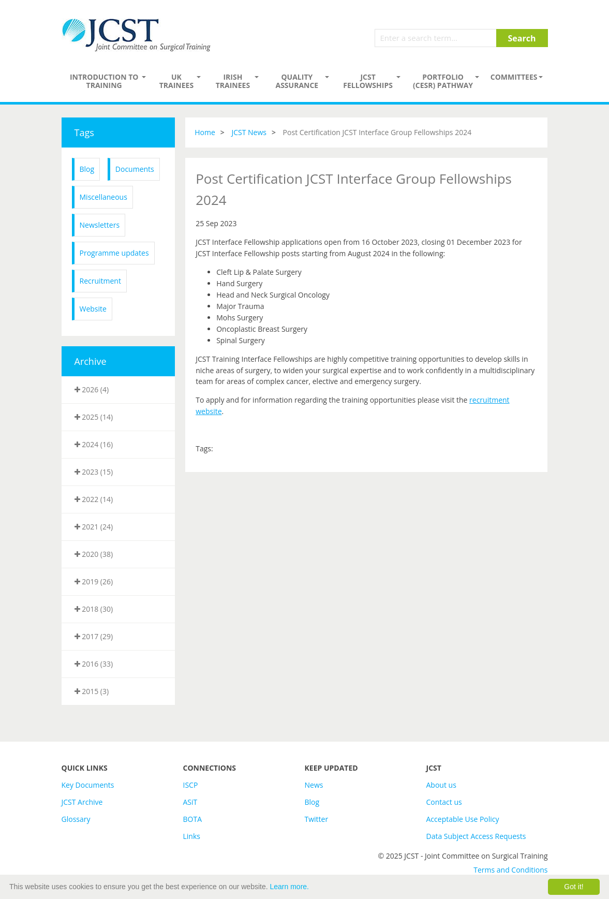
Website (93, 309)
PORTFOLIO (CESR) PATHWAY (443, 81)
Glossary (76, 819)
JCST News (248, 132)
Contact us (444, 802)
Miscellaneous (103, 197)
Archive (91, 361)
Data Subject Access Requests (476, 836)
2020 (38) (94, 554)
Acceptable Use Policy (462, 819)
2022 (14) (94, 499)
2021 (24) (94, 527)
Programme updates (114, 253)
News (314, 785)
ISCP (190, 785)
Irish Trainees (233, 81)
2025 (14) (94, 417)
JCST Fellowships (368, 81)
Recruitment (100, 281)
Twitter (317, 819)
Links (191, 836)
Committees (514, 77)
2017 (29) (94, 636)
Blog (87, 169)
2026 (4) (92, 389)
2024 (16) (94, 444)
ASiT (190, 802)
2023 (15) (94, 472)
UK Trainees (176, 81)
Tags (84, 132)
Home (205, 132)
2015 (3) (92, 691)
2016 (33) (94, 664)
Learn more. (289, 886)
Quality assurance (296, 81)
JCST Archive (82, 802)
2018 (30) (94, 609)
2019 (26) (94, 581)
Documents (134, 169)
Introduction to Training (104, 81)
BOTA (192, 819)
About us (441, 785)
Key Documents (88, 785)
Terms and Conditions (510, 870)
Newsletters (100, 225)
